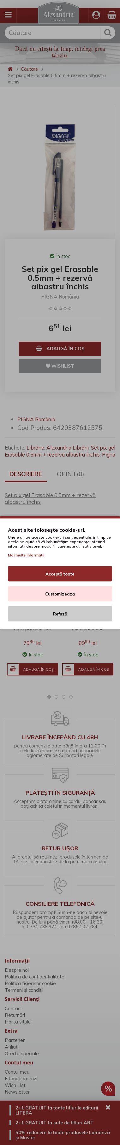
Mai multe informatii (26, 554)
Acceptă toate (60, 573)
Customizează (60, 593)
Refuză (60, 613)
